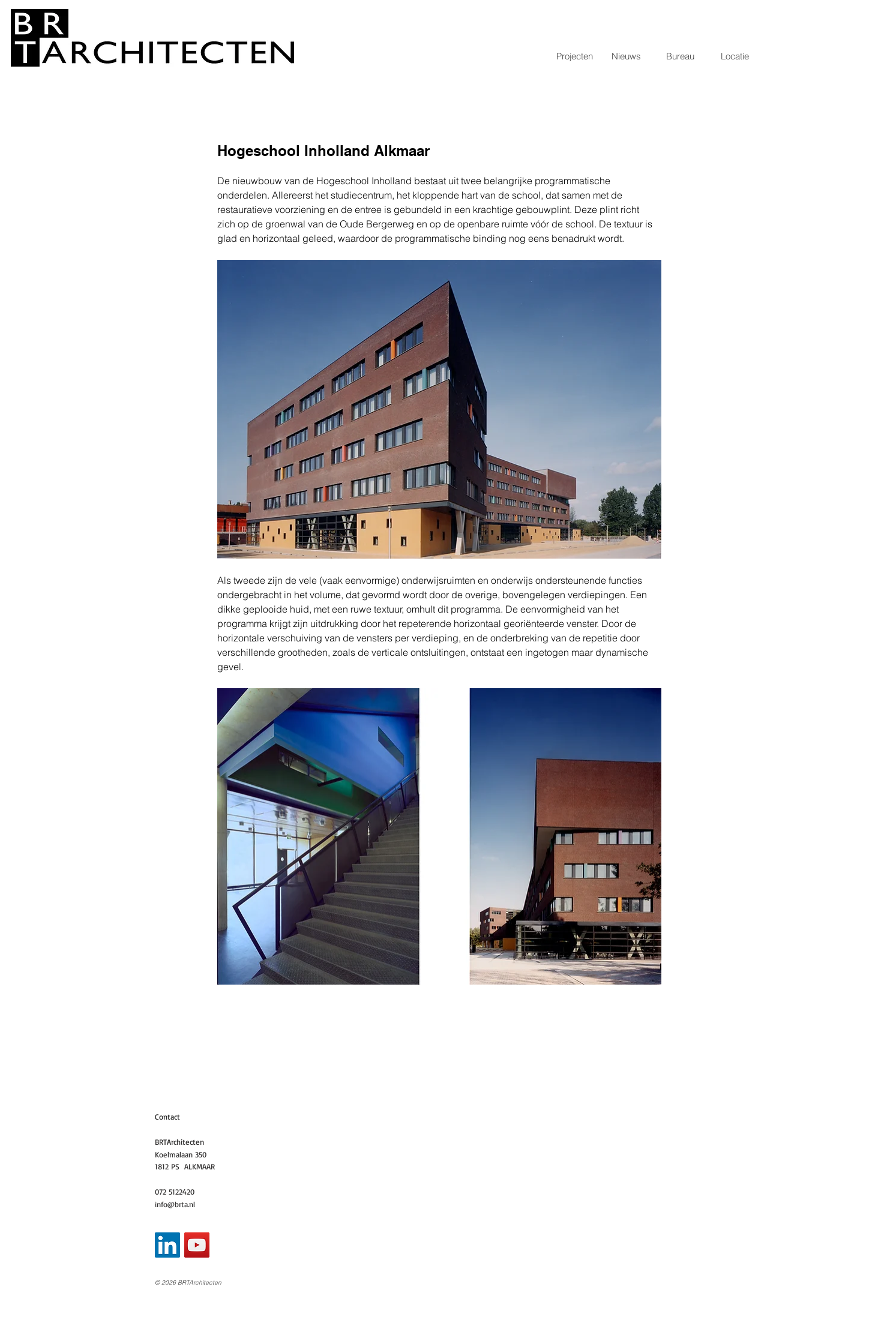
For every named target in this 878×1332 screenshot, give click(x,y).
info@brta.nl (175, 1204)
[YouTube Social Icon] (196, 1245)
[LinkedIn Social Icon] (167, 1245)
